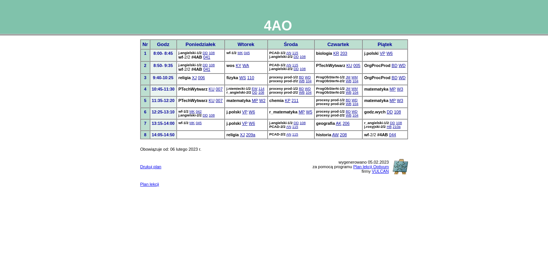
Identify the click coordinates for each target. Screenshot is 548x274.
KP (287, 100)
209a (250, 134)
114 (261, 89)
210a (397, 127)
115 (295, 53)
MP (393, 89)
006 (201, 77)
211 (295, 100)
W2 (262, 100)
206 (345, 123)
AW (335, 134)
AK (338, 123)
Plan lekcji (149, 184)
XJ (194, 77)
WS (242, 77)
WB (301, 81)
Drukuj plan (150, 166)
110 (250, 77)
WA (245, 65)
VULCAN (380, 171)
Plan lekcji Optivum (371, 166)
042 (199, 111)
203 (343, 53)
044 (392, 134)
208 (343, 134)
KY (238, 65)
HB (389, 127)
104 (309, 81)
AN (288, 53)
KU (349, 65)
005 (357, 65)
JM (348, 77)
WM (355, 77)
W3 (400, 89)
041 (206, 57)
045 (247, 53)
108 (212, 53)
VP (382, 53)
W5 (309, 112)
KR (336, 53)
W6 (389, 53)
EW (255, 89)
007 (219, 89)
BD (394, 65)
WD (401, 65)
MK (240, 53)
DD (205, 53)
